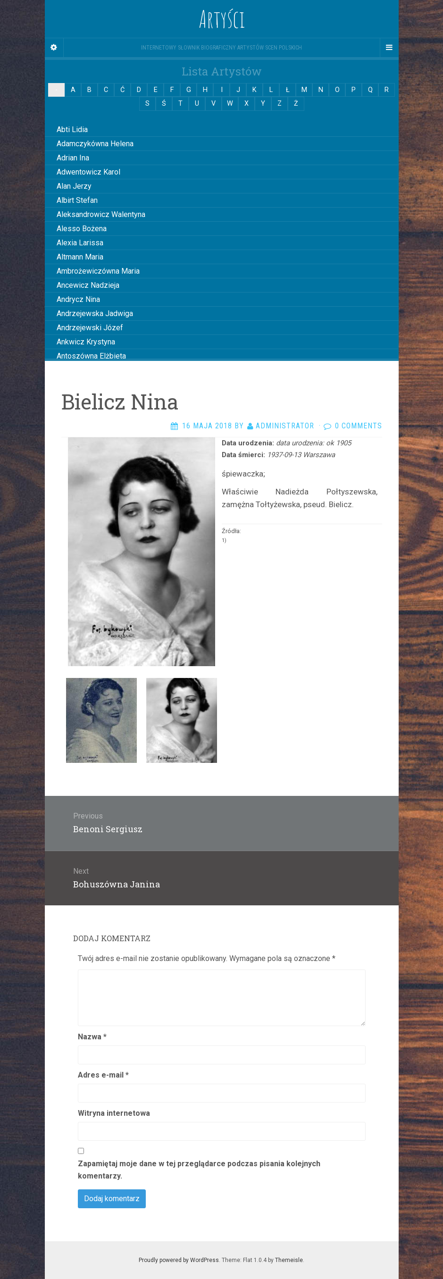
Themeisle (289, 1260)
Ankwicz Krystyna (86, 341)
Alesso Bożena (82, 228)
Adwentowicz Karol (88, 171)
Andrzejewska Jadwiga (95, 313)
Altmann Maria (80, 256)
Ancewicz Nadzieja (88, 285)
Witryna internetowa (114, 1113)
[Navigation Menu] (389, 47)
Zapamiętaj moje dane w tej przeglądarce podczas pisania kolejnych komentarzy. (199, 1169)
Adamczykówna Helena (95, 143)
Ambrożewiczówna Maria (98, 271)
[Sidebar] (54, 47)
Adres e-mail (103, 1074)
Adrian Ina (73, 157)
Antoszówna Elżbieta (91, 355)
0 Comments (358, 425)
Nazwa (92, 1036)
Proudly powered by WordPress (179, 1260)
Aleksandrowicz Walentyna (101, 214)
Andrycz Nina (78, 299)
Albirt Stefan (77, 200)
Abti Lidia (72, 129)
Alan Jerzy (74, 186)
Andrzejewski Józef (90, 327)
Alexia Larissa (80, 242)
